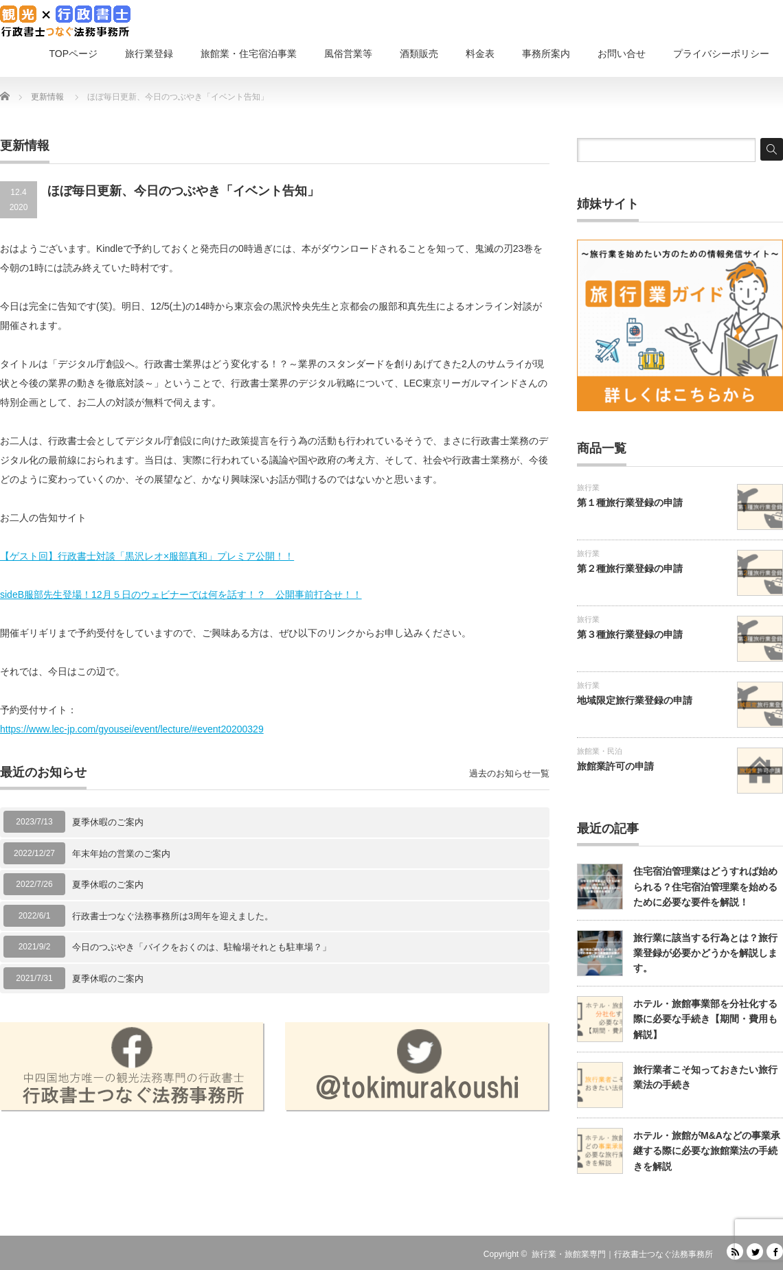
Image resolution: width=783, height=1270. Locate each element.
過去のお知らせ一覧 (509, 773)
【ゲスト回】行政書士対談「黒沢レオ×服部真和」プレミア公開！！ (147, 556)
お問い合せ (622, 53)
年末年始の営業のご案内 (121, 853)
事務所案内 (546, 53)
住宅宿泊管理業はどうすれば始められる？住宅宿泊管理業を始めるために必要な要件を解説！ (705, 887)
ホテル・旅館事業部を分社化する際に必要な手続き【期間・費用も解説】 (705, 1019)
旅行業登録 (149, 53)
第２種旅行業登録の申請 (630, 568)
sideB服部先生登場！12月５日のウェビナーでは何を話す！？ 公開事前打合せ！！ (181, 594)
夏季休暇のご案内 (108, 822)
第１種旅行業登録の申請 (630, 502)
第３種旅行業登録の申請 (630, 634)
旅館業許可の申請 (615, 766)
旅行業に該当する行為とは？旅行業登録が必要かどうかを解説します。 (705, 953)
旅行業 (588, 487)
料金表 (480, 53)
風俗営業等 (348, 53)
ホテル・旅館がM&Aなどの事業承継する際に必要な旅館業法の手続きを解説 (706, 1151)
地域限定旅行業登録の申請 (634, 700)
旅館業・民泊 (599, 751)
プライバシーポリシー (721, 53)
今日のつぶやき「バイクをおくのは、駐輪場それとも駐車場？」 (201, 947)
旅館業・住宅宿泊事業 (249, 53)
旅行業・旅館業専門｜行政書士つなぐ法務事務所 (622, 1254)
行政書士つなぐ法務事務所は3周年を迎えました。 (172, 916)
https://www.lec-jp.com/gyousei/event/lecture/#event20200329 (132, 729)
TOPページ (73, 53)
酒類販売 (419, 53)
